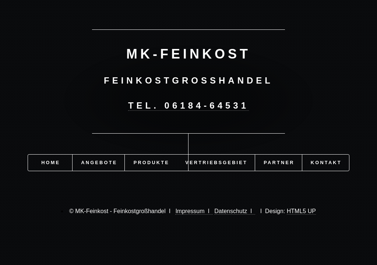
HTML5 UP (301, 211)
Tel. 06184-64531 (188, 105)
